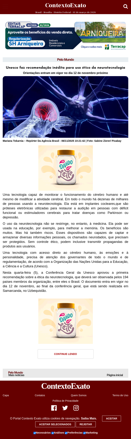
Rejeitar (86, 424)
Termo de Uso (120, 395)
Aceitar (111, 418)
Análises (57, 432)
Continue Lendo (65, 354)
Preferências (73, 432)
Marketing (90, 432)
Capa (6, 395)
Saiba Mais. (89, 418)
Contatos (40, 395)
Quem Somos (78, 395)
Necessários (42, 432)
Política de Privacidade (65, 400)
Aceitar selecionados (55, 424)
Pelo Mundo (65, 59)
